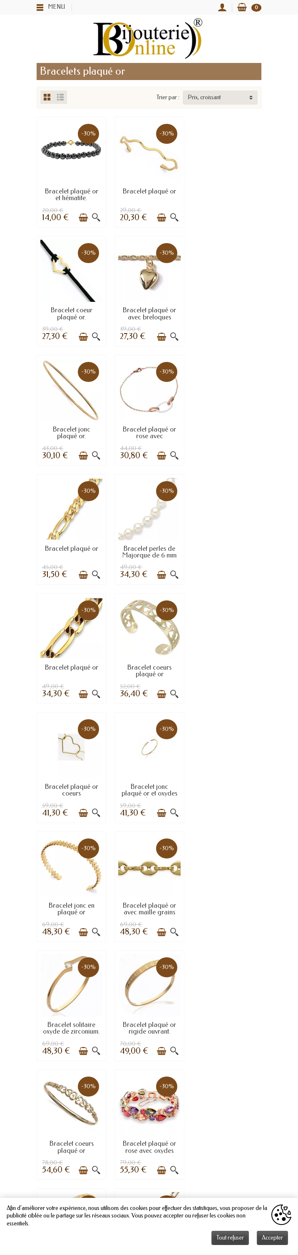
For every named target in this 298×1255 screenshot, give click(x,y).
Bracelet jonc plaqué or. (149, 313)
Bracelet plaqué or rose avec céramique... (226, 316)
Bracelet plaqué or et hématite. (71, 194)
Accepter (272, 1237)
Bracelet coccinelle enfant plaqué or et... (149, 906)
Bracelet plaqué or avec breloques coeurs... (71, 316)
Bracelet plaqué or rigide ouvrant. (71, 788)
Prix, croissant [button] (204, 97)
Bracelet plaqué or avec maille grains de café (149, 672)
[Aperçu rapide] (96, 217)
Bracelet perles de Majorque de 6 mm (149, 431)
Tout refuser (230, 1237)
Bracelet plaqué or (149, 191)
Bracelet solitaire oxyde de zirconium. (226, 669)
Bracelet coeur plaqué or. (227, 194)
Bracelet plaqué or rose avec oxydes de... (226, 791)
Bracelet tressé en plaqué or (71, 906)
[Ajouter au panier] (83, 217)
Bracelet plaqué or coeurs (149, 550)
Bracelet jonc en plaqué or (71, 669)
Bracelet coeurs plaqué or (71, 550)
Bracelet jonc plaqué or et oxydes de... (227, 553)
